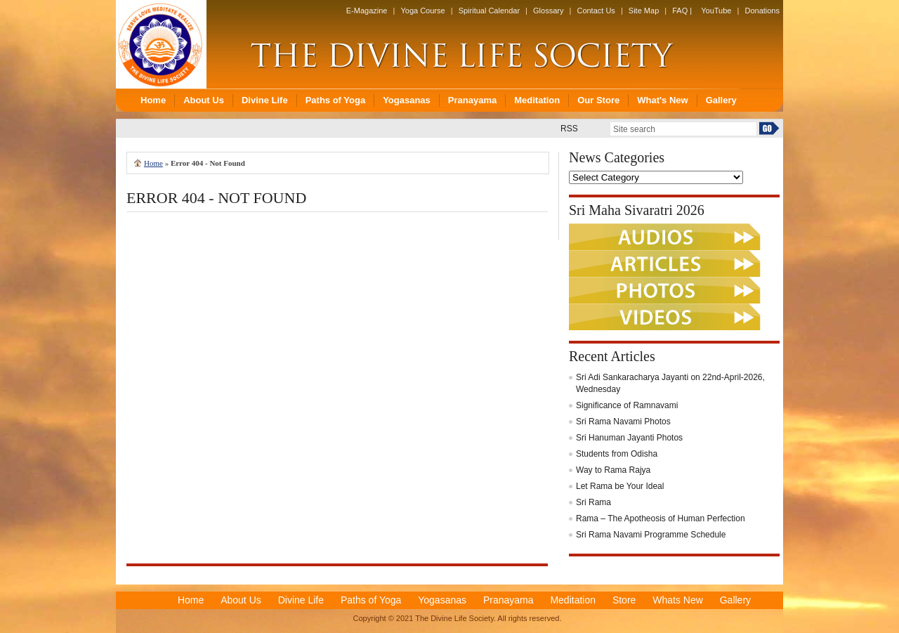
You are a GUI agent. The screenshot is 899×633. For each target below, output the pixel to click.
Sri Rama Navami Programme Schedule (651, 535)
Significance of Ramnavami (627, 405)
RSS (569, 128)
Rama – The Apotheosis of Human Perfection (660, 518)
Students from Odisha (616, 454)
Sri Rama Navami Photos (623, 421)
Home (153, 163)
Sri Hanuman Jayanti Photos (629, 438)
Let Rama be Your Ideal (620, 486)
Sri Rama (593, 502)
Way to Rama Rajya (613, 470)
